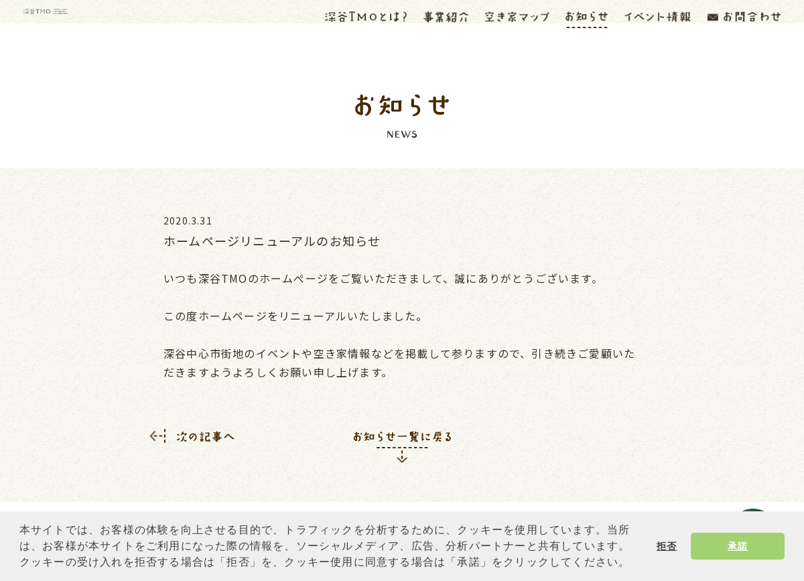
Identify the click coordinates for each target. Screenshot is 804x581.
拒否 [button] (667, 546)
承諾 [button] (738, 546)
